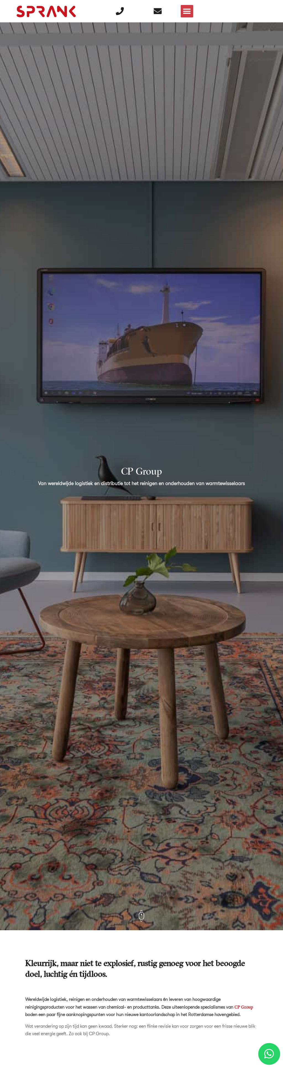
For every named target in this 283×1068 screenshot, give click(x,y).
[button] (187, 11)
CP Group (243, 1007)
